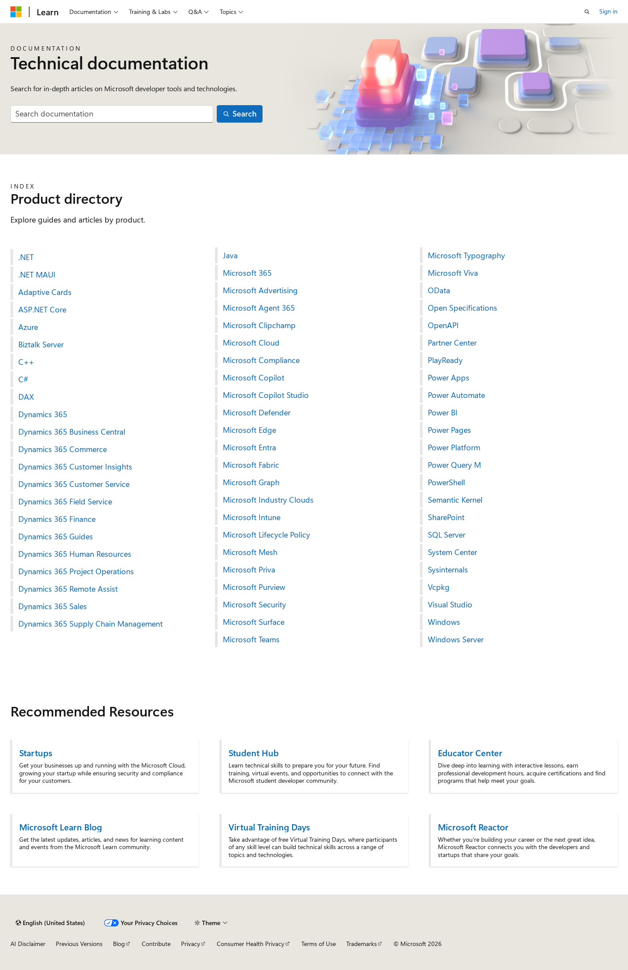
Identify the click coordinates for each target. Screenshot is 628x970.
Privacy (190, 943)
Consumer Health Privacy (250, 943)
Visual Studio (450, 604)
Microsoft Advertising (260, 290)
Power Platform (454, 447)
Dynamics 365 (42, 414)
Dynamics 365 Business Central (71, 431)
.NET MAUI (36, 274)
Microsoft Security (254, 604)
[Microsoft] (16, 11)
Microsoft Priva (249, 569)
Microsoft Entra (249, 447)
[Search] (240, 114)
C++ (26, 361)
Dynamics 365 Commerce (62, 449)
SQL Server (446, 534)
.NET (26, 257)
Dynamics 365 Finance (57, 519)
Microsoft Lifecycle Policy (266, 534)
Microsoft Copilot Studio (266, 395)
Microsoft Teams (251, 639)
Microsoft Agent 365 (259, 307)
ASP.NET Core (42, 309)
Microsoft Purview (254, 587)
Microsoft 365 (247, 272)
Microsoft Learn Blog (60, 827)
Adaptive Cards (45, 292)
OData (439, 290)
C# (23, 379)
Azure (28, 327)
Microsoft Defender (256, 412)
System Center (452, 552)
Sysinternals (448, 569)
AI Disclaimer (27, 943)
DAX (26, 396)
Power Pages (449, 430)
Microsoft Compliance (261, 360)
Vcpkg (439, 587)
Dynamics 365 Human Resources (74, 553)
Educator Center (470, 752)
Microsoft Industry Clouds (268, 499)
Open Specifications (462, 307)
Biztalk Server (41, 344)
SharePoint (446, 517)
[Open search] (587, 12)
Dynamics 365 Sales (52, 606)
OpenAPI (443, 325)
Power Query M (454, 464)
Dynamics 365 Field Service (65, 501)
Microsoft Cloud (251, 342)
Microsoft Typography (466, 255)
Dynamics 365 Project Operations (76, 571)
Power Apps (448, 377)
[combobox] (111, 114)
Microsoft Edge (249, 430)
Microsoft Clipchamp (259, 325)
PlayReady (445, 360)
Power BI (442, 412)
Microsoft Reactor (473, 827)
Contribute (156, 943)
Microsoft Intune (251, 517)
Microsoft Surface (253, 622)
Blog (119, 943)
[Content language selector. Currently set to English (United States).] (50, 923)
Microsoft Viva (453, 272)
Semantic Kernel (455, 499)
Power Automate (456, 395)
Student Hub (254, 752)
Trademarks (361, 943)
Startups (35, 752)
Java (230, 255)
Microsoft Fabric (251, 464)
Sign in (608, 11)
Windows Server (456, 639)
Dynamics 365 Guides (55, 536)
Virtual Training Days (269, 827)
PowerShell (446, 482)
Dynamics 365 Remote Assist (68, 588)
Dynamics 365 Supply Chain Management (90, 623)
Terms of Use (318, 943)
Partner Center (452, 342)
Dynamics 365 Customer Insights (75, 466)
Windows (444, 622)
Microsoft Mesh (250, 552)
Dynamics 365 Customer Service (74, 484)
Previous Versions (79, 943)
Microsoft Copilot (253, 377)
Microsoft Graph (251, 482)
